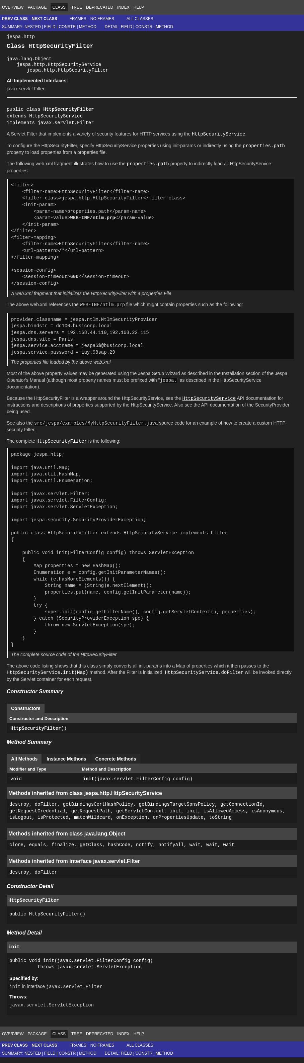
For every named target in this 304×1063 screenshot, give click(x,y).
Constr (67, 26)
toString (220, 823)
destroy (19, 810)
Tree (76, 7)
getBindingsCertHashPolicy (98, 810)
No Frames (102, 18)
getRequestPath (91, 817)
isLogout (20, 823)
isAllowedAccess (225, 817)
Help (139, 7)
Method (87, 26)
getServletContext (140, 817)
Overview (12, 7)
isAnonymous (266, 817)
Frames (78, 18)
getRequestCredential (37, 817)
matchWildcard (92, 823)
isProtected (52, 823)
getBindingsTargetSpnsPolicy (177, 810)
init (88, 785)
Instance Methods (66, 764)
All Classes (140, 18)
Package (37, 7)
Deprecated (99, 7)
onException (131, 823)
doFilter (46, 810)
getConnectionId (241, 810)
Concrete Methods (115, 764)
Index (123, 7)
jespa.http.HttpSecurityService (59, 68)
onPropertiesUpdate (178, 823)
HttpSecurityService (56, 121)
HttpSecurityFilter (35, 734)
